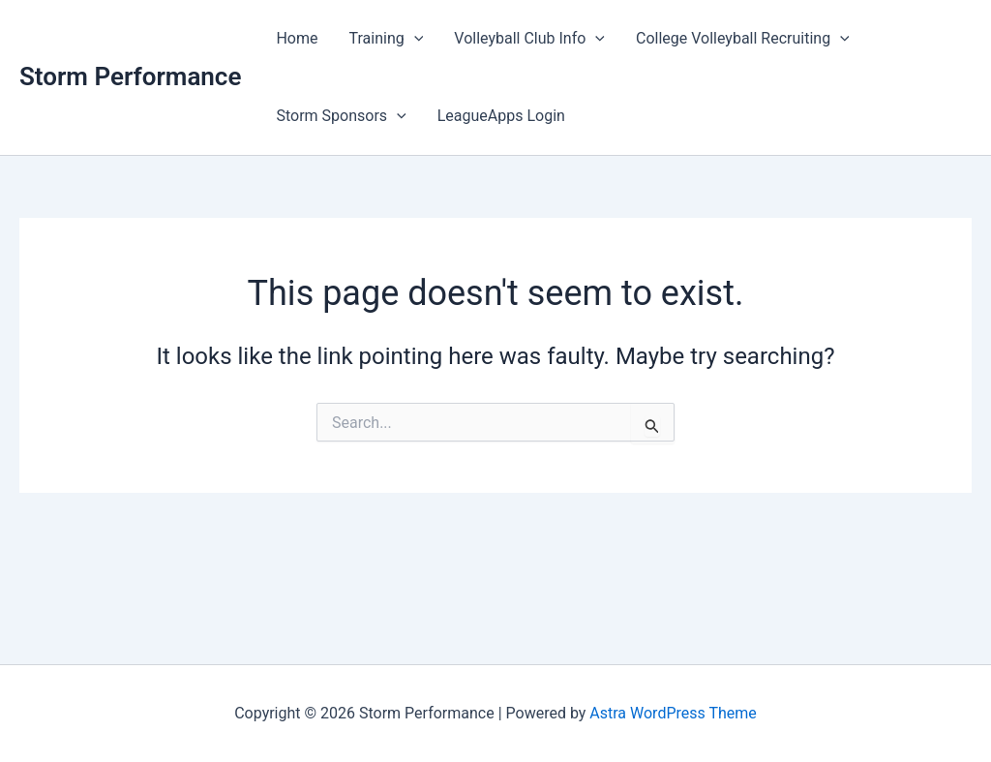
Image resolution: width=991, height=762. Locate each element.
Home (296, 38)
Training (386, 38)
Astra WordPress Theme (672, 713)
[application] (414, 38)
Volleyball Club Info (529, 38)
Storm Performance (130, 76)
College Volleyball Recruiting (743, 38)
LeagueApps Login (501, 116)
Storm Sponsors (340, 116)
